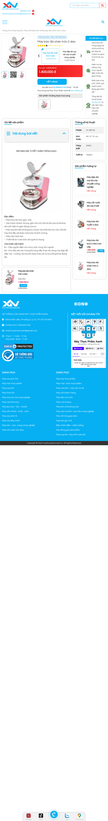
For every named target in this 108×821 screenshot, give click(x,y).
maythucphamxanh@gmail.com (16, 14)
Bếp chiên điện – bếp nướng (69, 425)
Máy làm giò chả (64, 421)
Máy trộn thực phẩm (12, 383)
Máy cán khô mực (10, 402)
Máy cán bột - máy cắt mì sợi (70, 388)
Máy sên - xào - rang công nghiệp (18, 425)
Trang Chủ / (7, 31)
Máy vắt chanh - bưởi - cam (15, 411)
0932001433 (25, 11)
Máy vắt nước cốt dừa (13, 430)
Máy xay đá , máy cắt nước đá (70, 434)
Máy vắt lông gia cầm (66, 416)
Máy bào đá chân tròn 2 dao (53, 31)
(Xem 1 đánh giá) (55, 45)
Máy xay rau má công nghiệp (16, 397)
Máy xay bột (8, 388)
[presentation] (38, 56)
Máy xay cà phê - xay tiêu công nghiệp (75, 411)
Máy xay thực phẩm (65, 379)
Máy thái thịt (8, 393)
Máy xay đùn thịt (10, 379)
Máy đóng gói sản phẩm (68, 430)
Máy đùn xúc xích (64, 397)
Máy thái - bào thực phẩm (69, 383)
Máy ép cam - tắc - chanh (14, 407)
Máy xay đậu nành (11, 421)
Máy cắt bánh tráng (66, 393)
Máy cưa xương (63, 402)
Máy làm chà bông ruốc (67, 407)
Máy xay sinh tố (9, 416)
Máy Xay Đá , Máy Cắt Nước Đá (25, 31)
